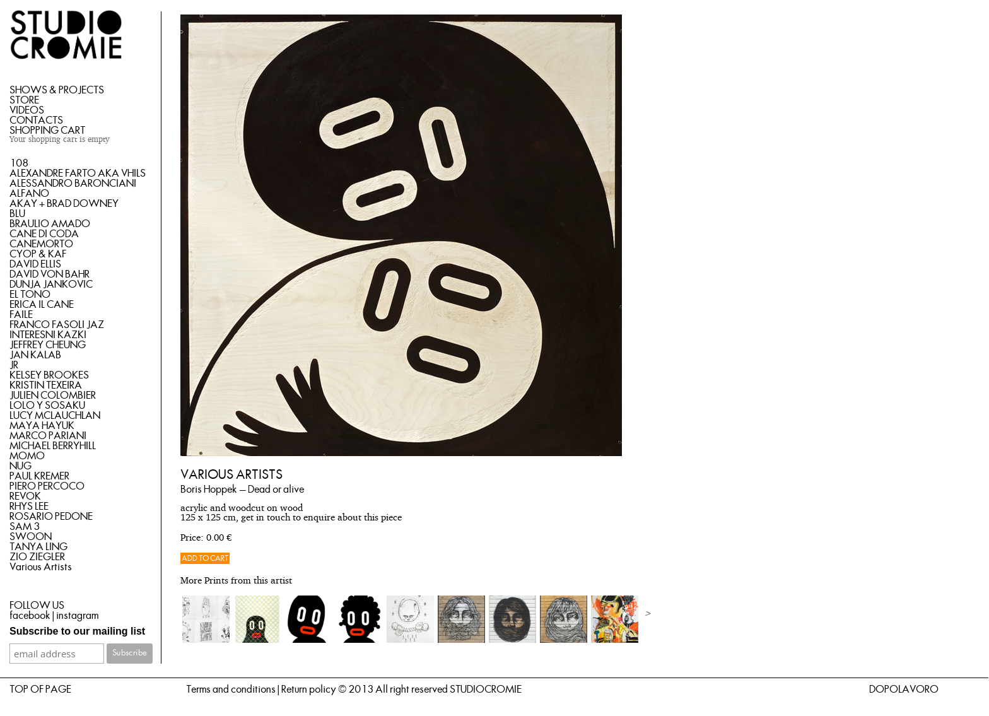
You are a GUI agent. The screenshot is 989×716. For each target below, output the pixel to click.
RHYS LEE (29, 507)
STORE (24, 100)
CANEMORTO (41, 244)
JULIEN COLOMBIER (52, 395)
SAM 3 (24, 527)
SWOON (30, 537)
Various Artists (40, 567)
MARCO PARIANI (47, 436)
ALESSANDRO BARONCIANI (72, 184)
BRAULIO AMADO (49, 224)
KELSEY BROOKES (49, 375)
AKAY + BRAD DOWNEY (64, 204)
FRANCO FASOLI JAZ (56, 325)
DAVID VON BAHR (49, 274)
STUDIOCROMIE (486, 689)
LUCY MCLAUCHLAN (54, 416)
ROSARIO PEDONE (51, 517)
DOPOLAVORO (904, 689)
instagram (77, 616)
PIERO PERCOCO (47, 486)
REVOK (25, 496)
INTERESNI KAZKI (47, 335)
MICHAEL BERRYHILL (52, 446)
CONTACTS (36, 120)
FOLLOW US (36, 606)
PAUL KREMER (39, 476)
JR (13, 365)
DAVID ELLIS (35, 264)
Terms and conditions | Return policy (261, 689)
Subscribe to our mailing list (77, 631)
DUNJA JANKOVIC (51, 284)
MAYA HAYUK (41, 426)
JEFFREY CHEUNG (47, 345)
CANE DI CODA (44, 234)
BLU (17, 214)
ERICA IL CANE (41, 305)
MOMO (27, 456)
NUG (20, 466)
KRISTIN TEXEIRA (45, 385)
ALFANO (29, 194)
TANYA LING (38, 547)
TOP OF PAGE (40, 689)
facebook (29, 616)
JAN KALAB (35, 355)
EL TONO (29, 295)
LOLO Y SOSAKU (47, 406)
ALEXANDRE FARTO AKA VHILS (77, 173)
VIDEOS (26, 110)
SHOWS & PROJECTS (56, 90)
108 (18, 163)
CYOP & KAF (37, 254)
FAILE (21, 315)
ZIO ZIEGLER (37, 557)
